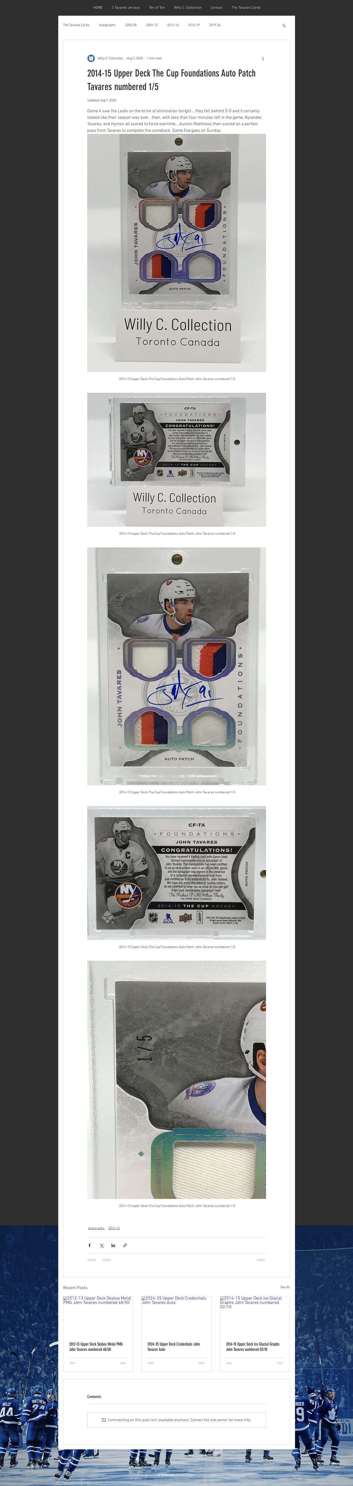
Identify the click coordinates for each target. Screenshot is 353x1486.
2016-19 (194, 25)
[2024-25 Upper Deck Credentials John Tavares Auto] (176, 1315)
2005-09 (131, 25)
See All (285, 1287)
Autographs (107, 25)
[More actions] (263, 58)
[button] (284, 25)
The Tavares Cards (76, 25)
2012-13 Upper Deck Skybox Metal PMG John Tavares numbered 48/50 (96, 1346)
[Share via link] (125, 1245)
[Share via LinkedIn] (113, 1245)
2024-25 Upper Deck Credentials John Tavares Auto (173, 1346)
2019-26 (215, 25)
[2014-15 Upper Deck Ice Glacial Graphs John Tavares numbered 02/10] (255, 1315)
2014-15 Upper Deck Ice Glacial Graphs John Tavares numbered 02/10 (252, 1346)
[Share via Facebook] (89, 1245)
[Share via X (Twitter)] (101, 1245)
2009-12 (152, 25)
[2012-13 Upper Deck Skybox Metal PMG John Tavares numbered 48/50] (98, 1315)
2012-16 (173, 25)
